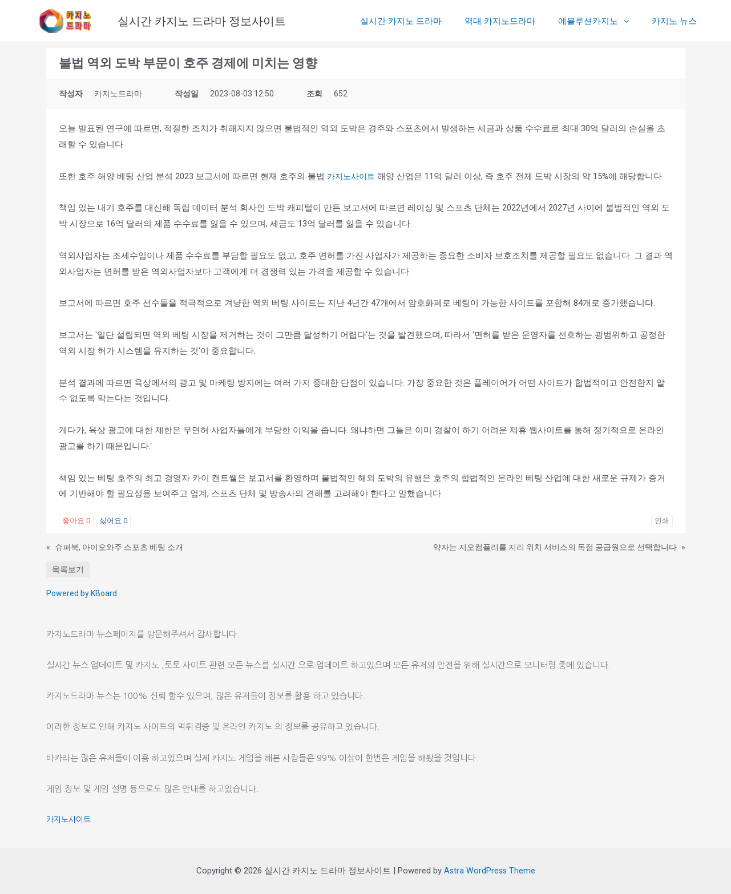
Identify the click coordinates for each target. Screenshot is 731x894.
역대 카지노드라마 (514, 21)
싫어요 (113, 520)
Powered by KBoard (81, 593)
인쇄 (662, 520)
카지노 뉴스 (677, 21)
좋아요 (76, 520)
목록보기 (68, 569)
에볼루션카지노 (602, 21)
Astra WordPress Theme (489, 870)
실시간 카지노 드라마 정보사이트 (202, 21)
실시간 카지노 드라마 (421, 21)
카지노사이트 (352, 176)
